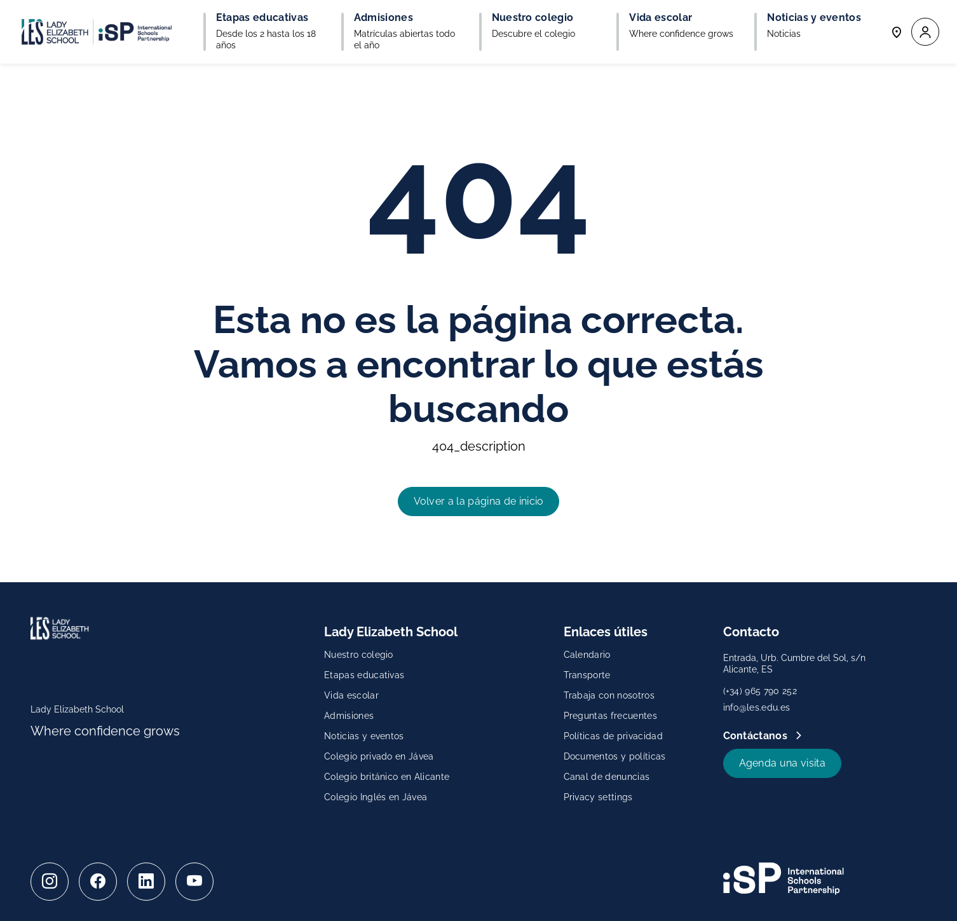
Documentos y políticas (615, 756)
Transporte (587, 675)
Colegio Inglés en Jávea (375, 797)
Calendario (587, 655)
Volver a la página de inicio (479, 501)
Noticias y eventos (364, 736)
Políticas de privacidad (613, 736)
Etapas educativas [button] (262, 18)
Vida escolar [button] (660, 18)
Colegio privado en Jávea (379, 756)
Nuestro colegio (358, 655)
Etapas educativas (364, 675)
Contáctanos (757, 736)
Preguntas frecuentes (610, 716)
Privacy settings (598, 797)
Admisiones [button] (383, 18)
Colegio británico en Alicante (386, 777)
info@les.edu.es (757, 707)
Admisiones (349, 716)
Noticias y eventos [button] (814, 18)
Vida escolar (351, 695)
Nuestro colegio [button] (533, 18)
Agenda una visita (782, 763)
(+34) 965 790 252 (760, 691)
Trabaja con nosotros (609, 695)
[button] (925, 32)
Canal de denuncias (607, 777)
